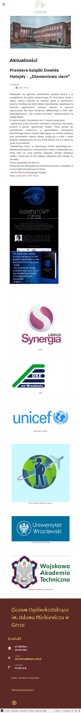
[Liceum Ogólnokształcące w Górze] (40, 6)
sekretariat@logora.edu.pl (28, 659)
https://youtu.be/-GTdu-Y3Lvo (24, 175)
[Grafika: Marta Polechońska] (40, 32)
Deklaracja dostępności (22, 690)
